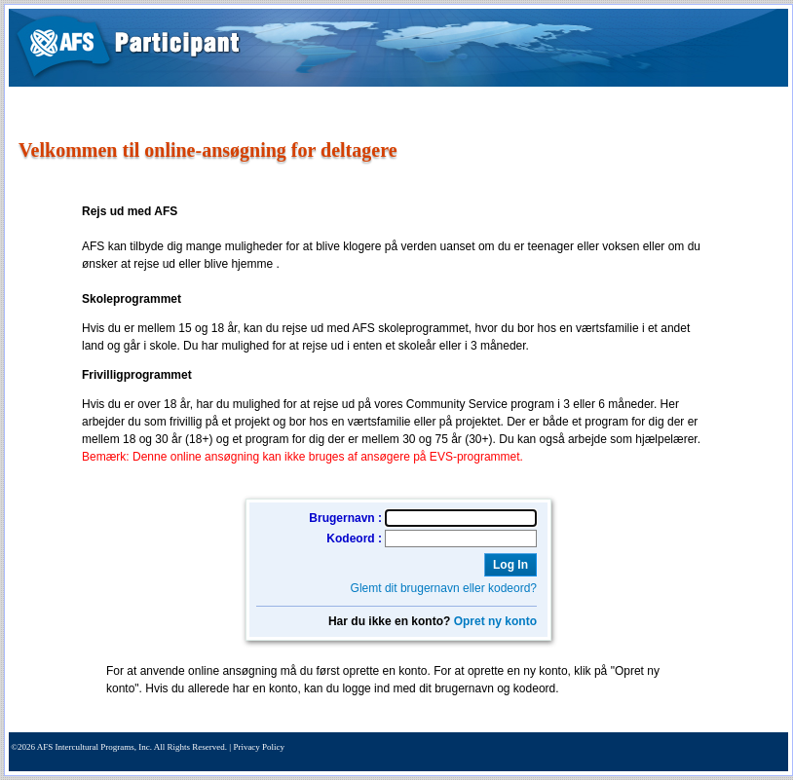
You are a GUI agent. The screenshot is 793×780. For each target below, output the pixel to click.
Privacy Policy (258, 747)
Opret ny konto (495, 621)
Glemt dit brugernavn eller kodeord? (444, 588)
